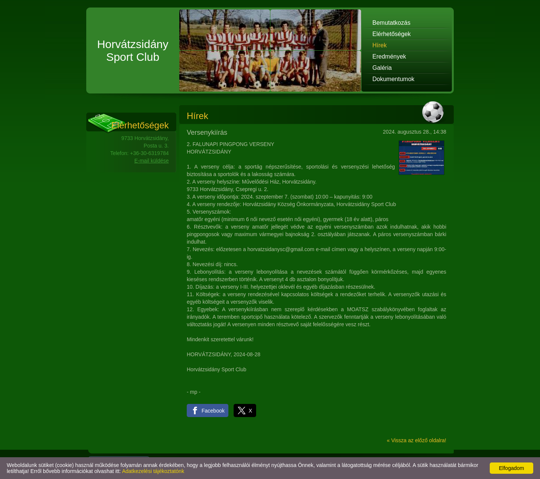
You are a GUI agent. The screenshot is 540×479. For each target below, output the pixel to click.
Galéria (382, 68)
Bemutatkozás (391, 23)
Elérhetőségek (391, 34)
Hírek (379, 45)
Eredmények (389, 56)
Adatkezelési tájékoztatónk (153, 471)
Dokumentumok (393, 79)
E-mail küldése (151, 161)
